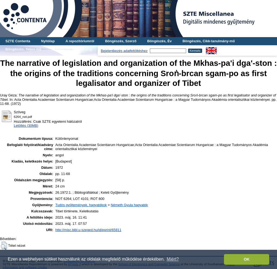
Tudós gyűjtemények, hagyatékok (81, 205)
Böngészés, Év (159, 41)
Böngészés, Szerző (120, 41)
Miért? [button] (173, 259)
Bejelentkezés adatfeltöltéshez (124, 51)
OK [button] (247, 259)
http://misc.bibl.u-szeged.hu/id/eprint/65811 (88, 230)
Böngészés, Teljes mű (23, 49)
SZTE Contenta (17, 41)
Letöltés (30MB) (26, 126)
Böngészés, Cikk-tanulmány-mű (209, 41)
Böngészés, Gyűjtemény (72, 49)
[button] (4, 246)
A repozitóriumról (79, 41)
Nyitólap (48, 41)
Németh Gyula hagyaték (129, 205)
